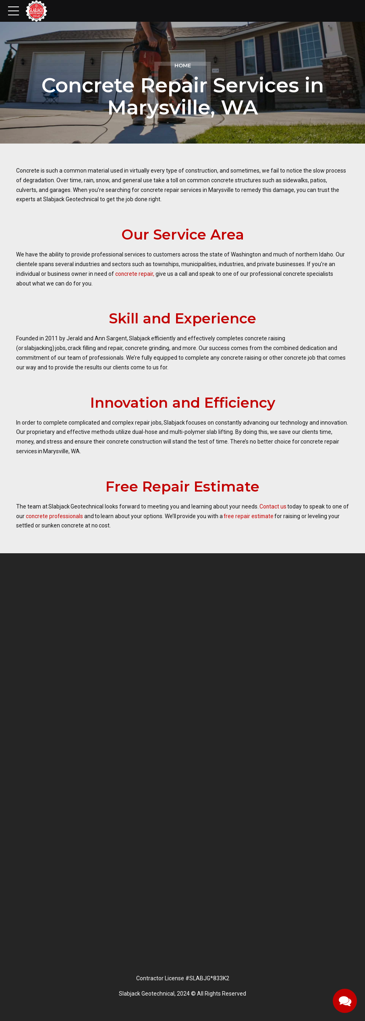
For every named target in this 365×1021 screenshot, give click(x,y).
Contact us (273, 506)
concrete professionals (62, 516)
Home (182, 66)
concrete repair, (135, 274)
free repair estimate (257, 516)
